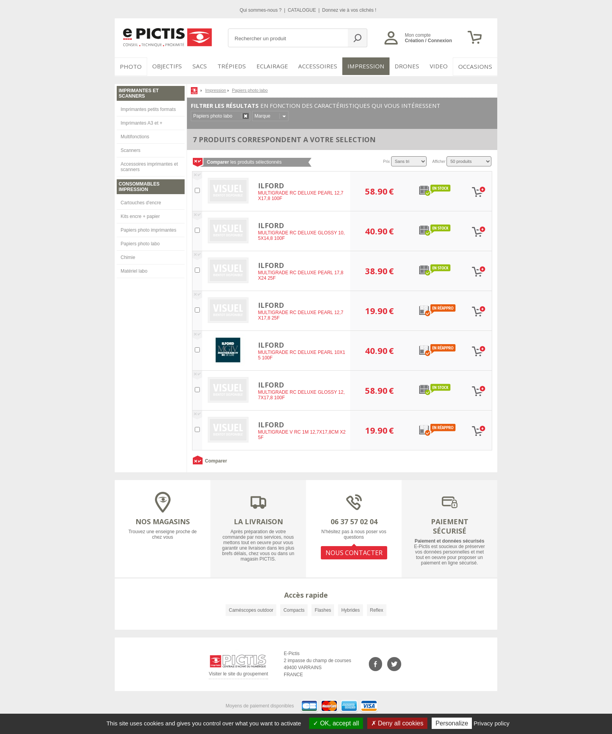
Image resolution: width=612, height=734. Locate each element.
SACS (201, 66)
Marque (262, 115)
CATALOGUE (302, 10)
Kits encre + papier (140, 215)
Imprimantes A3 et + (141, 122)
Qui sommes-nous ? (261, 10)
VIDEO (439, 66)
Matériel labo (134, 270)
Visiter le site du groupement (238, 674)
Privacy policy (492, 723)
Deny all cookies (397, 723)
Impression (367, 66)
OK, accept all (336, 723)
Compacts (293, 609)
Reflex (376, 609)
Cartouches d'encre (141, 202)
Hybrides (350, 609)
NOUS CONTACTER (354, 551)
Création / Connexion (428, 40)
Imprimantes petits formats (148, 108)
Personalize (452, 723)
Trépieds (236, 66)
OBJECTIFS (166, 66)
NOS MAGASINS (162, 520)
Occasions (476, 66)
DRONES (407, 66)
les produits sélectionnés (244, 161)
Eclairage (276, 66)
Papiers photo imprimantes (148, 229)
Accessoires (320, 66)
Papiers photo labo (140, 243)
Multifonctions (135, 136)
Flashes (323, 609)
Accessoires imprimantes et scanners (149, 166)
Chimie (128, 256)
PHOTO (130, 66)
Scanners (131, 149)
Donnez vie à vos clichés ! (349, 10)
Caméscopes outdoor (251, 609)
